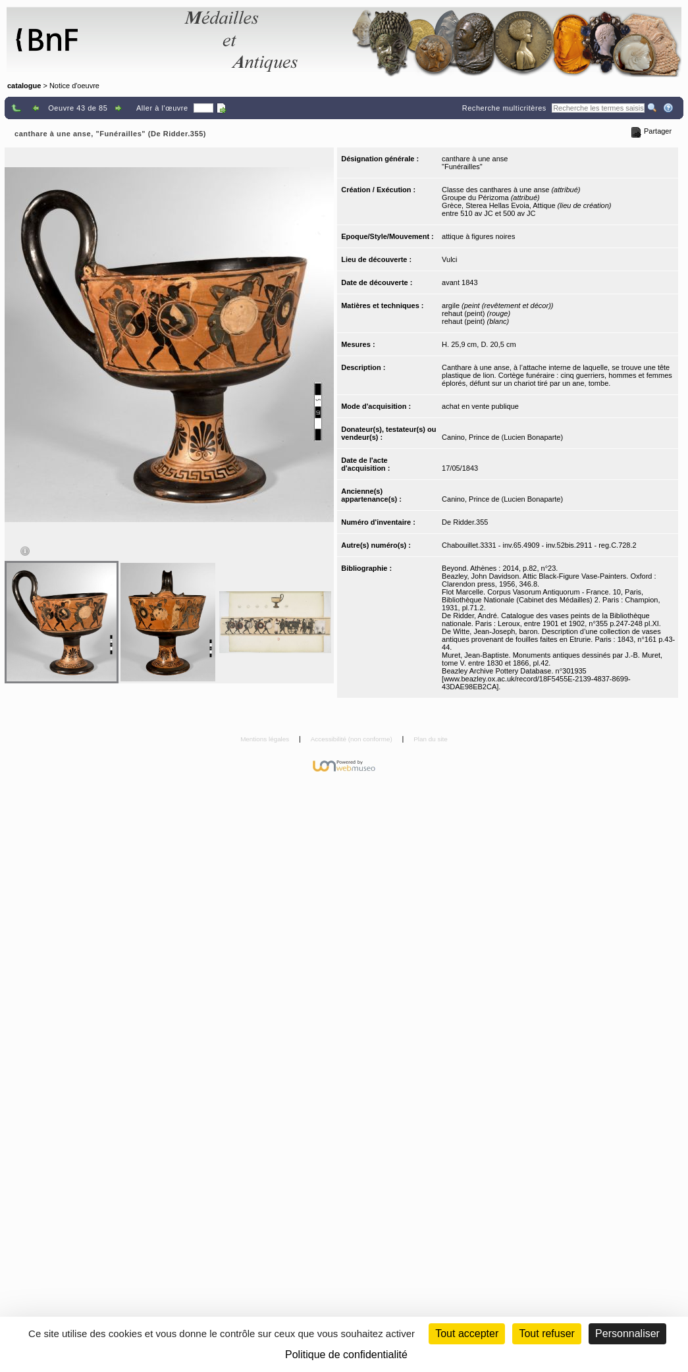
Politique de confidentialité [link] (346, 1354)
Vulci (449, 259)
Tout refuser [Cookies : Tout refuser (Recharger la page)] (546, 1333)
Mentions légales (265, 739)
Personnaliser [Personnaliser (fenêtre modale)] (627, 1333)
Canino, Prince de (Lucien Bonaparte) (502, 437)
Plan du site (430, 739)
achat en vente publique (480, 406)
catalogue (24, 86)
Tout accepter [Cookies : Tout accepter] (466, 1333)
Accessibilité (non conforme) (352, 739)
